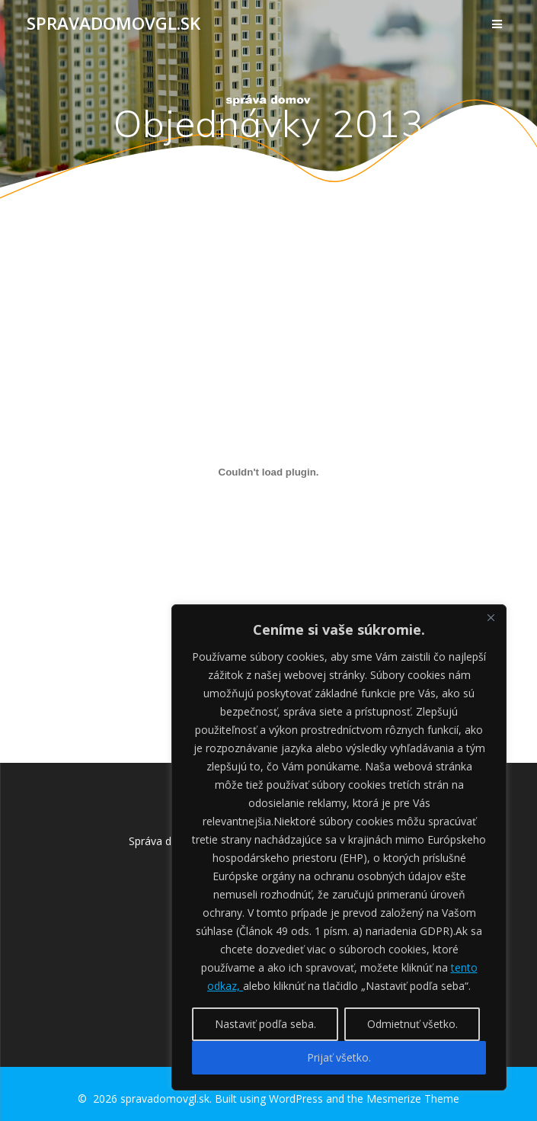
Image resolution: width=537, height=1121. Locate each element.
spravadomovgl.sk (113, 23)
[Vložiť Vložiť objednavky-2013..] (268, 471)
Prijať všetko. (339, 1057)
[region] (339, 847)
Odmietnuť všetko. (412, 1024)
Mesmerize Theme (412, 1098)
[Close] (490, 617)
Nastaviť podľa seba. (265, 1024)
